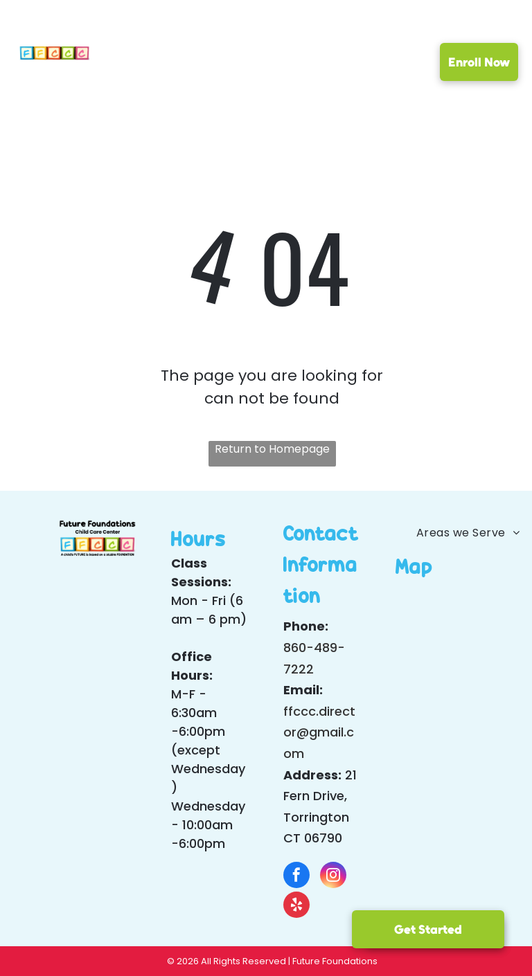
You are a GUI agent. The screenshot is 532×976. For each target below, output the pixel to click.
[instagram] (333, 877)
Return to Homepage (272, 449)
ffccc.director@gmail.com (319, 732)
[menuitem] (144, 64)
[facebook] (296, 877)
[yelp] (296, 906)
